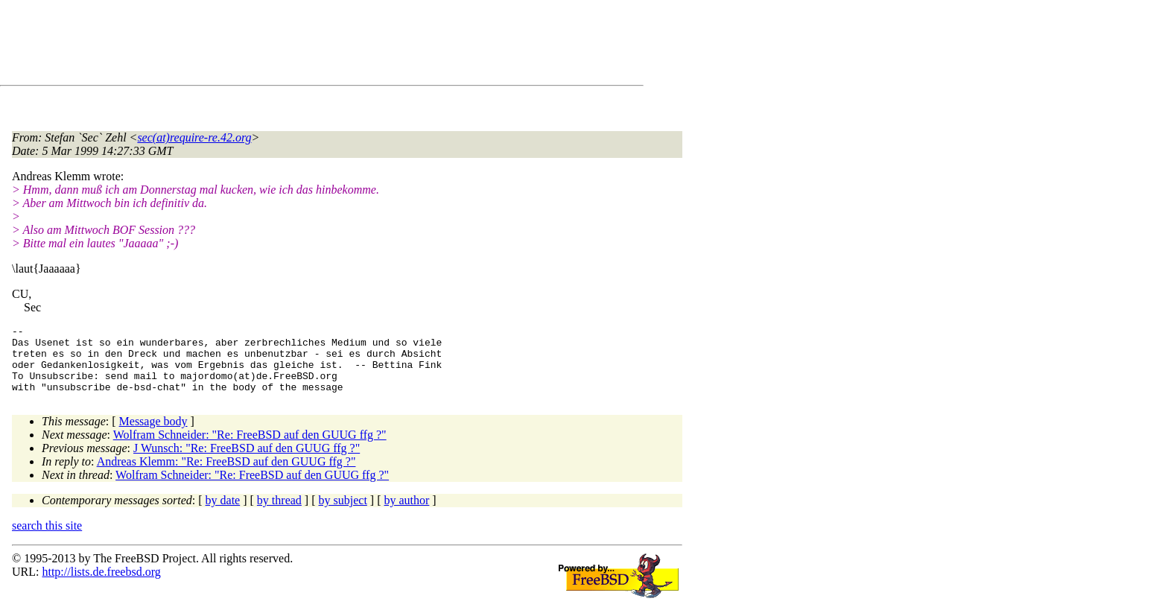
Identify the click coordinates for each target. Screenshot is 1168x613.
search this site (47, 539)
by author (406, 513)
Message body (153, 434)
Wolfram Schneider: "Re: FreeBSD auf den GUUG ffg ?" (250, 448)
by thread (279, 513)
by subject (343, 513)
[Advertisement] (283, 45)
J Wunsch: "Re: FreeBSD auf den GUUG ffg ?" (246, 461)
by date (223, 513)
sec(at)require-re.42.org (194, 137)
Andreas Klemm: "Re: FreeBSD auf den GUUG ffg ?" (226, 475)
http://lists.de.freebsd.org (101, 585)
